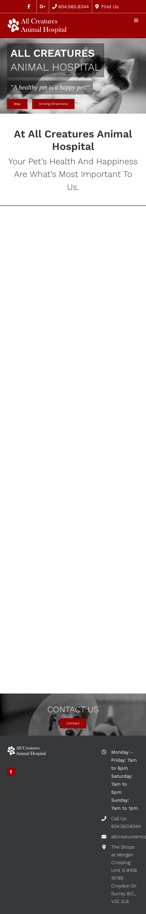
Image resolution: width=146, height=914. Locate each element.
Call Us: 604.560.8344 (125, 822)
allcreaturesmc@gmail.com (125, 836)
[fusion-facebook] (11, 772)
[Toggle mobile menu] (136, 20)
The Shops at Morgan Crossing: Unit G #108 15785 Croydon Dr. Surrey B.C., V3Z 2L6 (124, 874)
